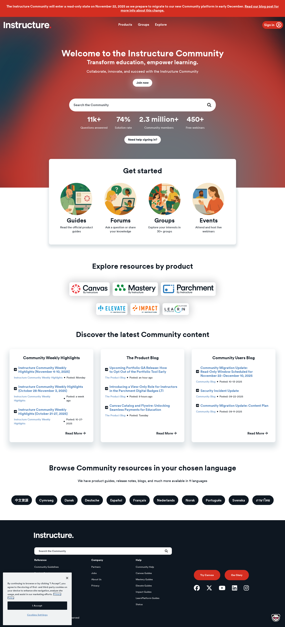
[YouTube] (222, 588)
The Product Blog (115, 377)
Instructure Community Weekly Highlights (38, 377)
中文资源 (21, 500)
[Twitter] (209, 588)
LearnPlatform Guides (147, 598)
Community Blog (205, 381)
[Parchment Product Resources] (188, 289)
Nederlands (166, 500)
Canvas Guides (144, 573)
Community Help (145, 567)
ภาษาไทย (263, 500)
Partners (96, 567)
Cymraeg (46, 500)
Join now (142, 82)
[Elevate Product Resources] (111, 309)
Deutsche (92, 500)
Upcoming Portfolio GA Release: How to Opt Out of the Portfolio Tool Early (136, 370)
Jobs (94, 573)
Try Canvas (207, 575)
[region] (37, 598)
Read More (75, 433)
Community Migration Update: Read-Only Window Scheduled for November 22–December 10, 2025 (224, 372)
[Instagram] (246, 588)
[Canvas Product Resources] (89, 289)
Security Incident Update (217, 391)
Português (213, 500)
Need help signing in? (142, 139)
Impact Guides (143, 591)
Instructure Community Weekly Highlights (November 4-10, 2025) (42, 370)
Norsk (190, 500)
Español (116, 500)
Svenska (238, 500)
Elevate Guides (144, 585)
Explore (161, 24)
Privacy (95, 585)
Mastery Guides (144, 579)
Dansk (69, 500)
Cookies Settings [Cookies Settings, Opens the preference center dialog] (37, 614)
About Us (96, 579)
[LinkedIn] (234, 588)
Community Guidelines (46, 567)
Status (139, 604)
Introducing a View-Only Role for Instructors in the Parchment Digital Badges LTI (141, 389)
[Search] (142, 105)
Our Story (236, 575)
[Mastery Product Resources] (135, 289)
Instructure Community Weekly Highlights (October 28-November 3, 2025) (48, 389)
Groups (143, 24)
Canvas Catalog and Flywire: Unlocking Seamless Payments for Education (137, 408)
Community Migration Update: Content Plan (232, 405)
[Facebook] (197, 588)
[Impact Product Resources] (145, 309)
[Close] (67, 578)
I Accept (37, 605)
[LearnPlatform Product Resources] (175, 309)
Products (125, 24)
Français (139, 500)
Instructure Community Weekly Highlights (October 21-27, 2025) (41, 412)
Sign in (269, 25)
